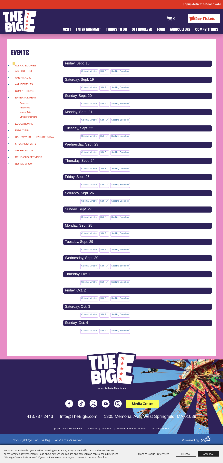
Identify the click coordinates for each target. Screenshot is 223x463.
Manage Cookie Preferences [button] (153, 453)
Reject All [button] (186, 453)
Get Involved (142, 30)
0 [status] (174, 18)
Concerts (24, 102)
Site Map (107, 427)
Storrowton (24, 149)
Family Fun (22, 129)
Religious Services (28, 156)
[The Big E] (19, 21)
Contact (92, 427)
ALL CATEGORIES (25, 64)
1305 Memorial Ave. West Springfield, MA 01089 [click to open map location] (150, 415)
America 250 (23, 76)
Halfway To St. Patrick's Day (34, 135)
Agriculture (180, 30)
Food (161, 30)
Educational (24, 122)
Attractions (25, 106)
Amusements (24, 83)
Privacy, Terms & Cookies (131, 427)
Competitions (206, 30)
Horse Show (24, 162)
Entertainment (88, 30)
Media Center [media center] (142, 402)
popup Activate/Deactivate (68, 427)
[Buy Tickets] (204, 18)
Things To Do (116, 30)
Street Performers (28, 115)
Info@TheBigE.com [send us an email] (78, 415)
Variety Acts (25, 111)
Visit (67, 30)
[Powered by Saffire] (206, 437)
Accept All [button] (208, 453)
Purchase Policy (160, 427)
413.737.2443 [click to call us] (40, 415)
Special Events (25, 142)
